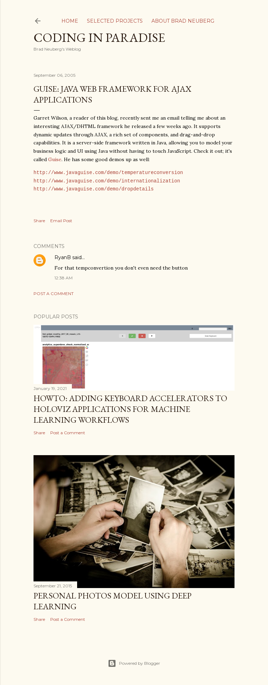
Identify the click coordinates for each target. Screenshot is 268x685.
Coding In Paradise (99, 37)
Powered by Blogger (134, 663)
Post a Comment (54, 293)
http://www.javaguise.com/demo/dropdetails (94, 189)
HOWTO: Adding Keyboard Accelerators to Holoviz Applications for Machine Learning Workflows (130, 409)
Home (69, 21)
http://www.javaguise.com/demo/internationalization (107, 181)
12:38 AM (63, 277)
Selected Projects (115, 21)
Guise (54, 159)
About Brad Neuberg (182, 21)
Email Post (61, 220)
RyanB (62, 257)
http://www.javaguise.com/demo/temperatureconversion (108, 173)
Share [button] (39, 220)
